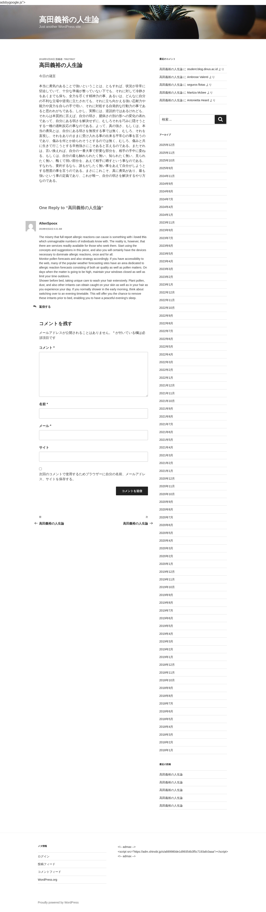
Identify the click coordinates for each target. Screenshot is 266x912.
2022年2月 (166, 369)
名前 (43, 404)
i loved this (140, 237)
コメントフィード (49, 871)
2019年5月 (166, 626)
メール (45, 426)
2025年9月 (166, 168)
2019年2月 (166, 649)
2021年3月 (166, 455)
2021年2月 (166, 463)
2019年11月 (167, 579)
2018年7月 (166, 703)
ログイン (43, 856)
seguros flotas (196, 84)
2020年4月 (166, 540)
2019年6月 (166, 618)
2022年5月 (166, 346)
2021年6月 (166, 432)
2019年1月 (166, 657)
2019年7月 (166, 610)
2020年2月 (166, 556)
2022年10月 (167, 307)
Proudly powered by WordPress (58, 902)
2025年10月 (167, 160)
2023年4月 (166, 261)
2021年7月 (166, 424)
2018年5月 (166, 719)
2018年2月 (166, 742)
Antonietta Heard (198, 100)
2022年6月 (166, 339)
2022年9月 (166, 315)
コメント (47, 347)
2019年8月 (166, 602)
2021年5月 (166, 439)
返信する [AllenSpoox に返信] (45, 306)
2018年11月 (167, 672)
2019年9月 (166, 595)
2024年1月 (166, 214)
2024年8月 (166, 191)
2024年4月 (166, 207)
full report (66, 237)
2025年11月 (167, 152)
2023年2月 (166, 276)
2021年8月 (166, 416)
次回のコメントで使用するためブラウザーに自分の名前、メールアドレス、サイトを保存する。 (92, 476)
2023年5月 (166, 253)
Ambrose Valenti (197, 77)
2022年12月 (167, 292)
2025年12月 (167, 145)
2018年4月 (166, 726)
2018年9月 (166, 688)
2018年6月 (166, 711)
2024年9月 (166, 183)
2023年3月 (166, 269)
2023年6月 (166, 245)
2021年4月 (166, 447)
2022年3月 (166, 362)
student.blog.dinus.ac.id (202, 69)
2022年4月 (166, 354)
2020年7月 (166, 517)
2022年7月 (166, 331)
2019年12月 (167, 571)
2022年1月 (166, 377)
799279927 (69, 59)
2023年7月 (166, 238)
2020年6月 (166, 525)
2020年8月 (166, 509)
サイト (44, 447)
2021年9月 (166, 408)
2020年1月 (166, 563)
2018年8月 (166, 695)
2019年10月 (167, 587)
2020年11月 (167, 486)
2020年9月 (166, 501)
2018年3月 (166, 734)
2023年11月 (167, 222)
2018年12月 (167, 664)
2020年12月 (167, 478)
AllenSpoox (48, 223)
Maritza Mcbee (196, 92)
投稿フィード (46, 864)
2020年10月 (167, 494)
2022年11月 (167, 300)
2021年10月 (167, 401)
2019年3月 (166, 641)
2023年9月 (166, 230)
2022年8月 (166, 323)
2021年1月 (166, 470)
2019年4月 (166, 633)
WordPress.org (47, 879)
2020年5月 (166, 533)
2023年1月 (166, 284)
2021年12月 (167, 385)
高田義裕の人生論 (69, 19)
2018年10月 (167, 680)
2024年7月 (166, 199)
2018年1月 (166, 750)
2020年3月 (166, 548)
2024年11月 (167, 176)
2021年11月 (167, 393)
